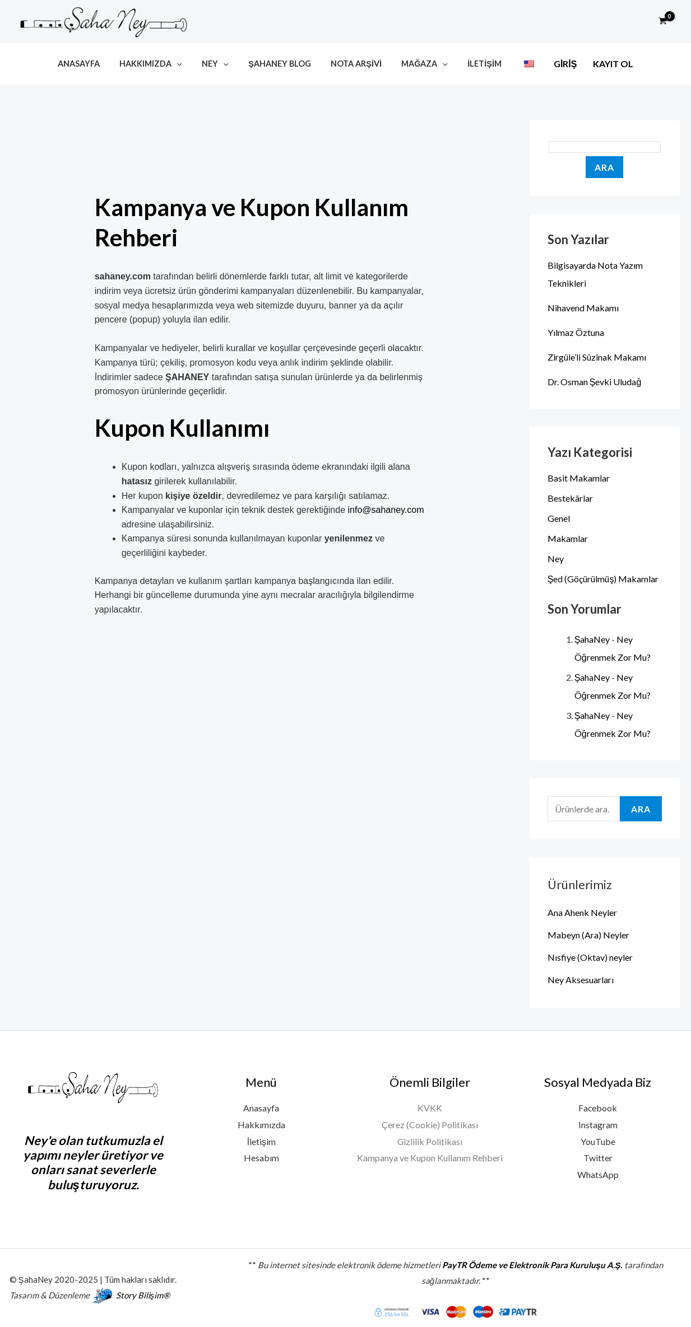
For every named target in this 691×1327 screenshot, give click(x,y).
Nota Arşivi (354, 63)
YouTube (598, 1139)
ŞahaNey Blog (282, 63)
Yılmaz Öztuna (576, 330)
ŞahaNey (592, 638)
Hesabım (261, 1156)
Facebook (598, 1106)
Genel (559, 516)
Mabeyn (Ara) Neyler (588, 933)
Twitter (598, 1156)
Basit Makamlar (579, 476)
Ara (604, 165)
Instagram (598, 1123)
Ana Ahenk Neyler (582, 910)
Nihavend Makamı (583, 306)
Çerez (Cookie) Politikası (430, 1123)
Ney (220, 63)
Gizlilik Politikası (429, 1139)
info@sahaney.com (386, 508)
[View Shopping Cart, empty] (662, 21)
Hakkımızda (160, 63)
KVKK (430, 1106)
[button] (637, 21)
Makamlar (568, 536)
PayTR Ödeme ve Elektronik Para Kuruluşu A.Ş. (532, 1264)
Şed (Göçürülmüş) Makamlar (603, 577)
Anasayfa (92, 63)
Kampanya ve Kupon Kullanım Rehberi (430, 1156)
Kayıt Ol (598, 64)
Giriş (551, 64)
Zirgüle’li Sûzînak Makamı (597, 355)
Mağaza (419, 63)
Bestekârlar (570, 496)
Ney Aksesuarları (581, 978)
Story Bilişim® (143, 1294)
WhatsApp (598, 1173)
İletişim (475, 63)
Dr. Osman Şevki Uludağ (595, 380)
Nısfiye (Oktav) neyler (590, 955)
